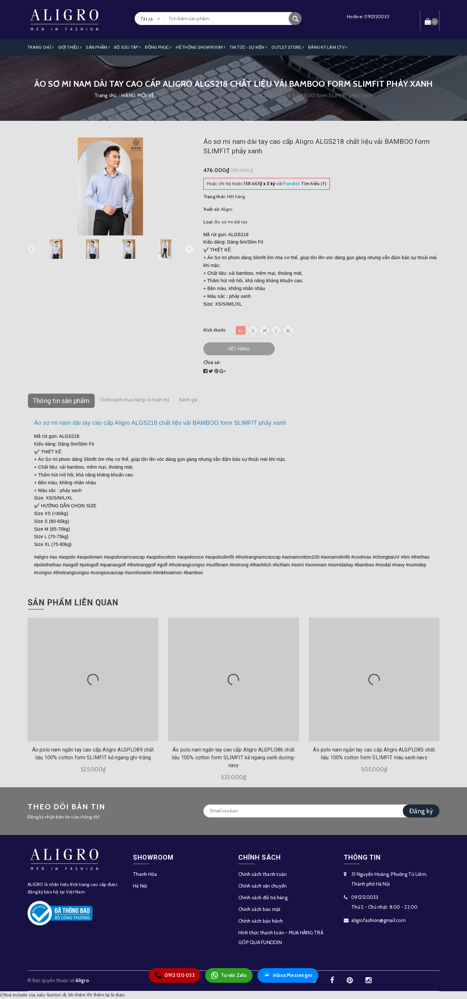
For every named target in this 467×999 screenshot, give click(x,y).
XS (241, 330)
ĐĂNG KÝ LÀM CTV (327, 46)
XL (288, 330)
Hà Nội (140, 886)
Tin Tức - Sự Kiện (248, 46)
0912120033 (376, 16)
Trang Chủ (41, 46)
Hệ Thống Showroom (200, 46)
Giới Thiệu (70, 46)
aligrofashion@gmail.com (378, 920)
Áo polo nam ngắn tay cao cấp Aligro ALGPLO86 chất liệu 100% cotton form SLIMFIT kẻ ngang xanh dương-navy (233, 757)
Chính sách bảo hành (260, 921)
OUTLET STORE (287, 46)
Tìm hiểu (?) (304, 183)
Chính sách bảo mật (259, 909)
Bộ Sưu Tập (127, 46)
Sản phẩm (98, 46)
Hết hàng (238, 348)
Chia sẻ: (212, 362)
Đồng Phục (158, 46)
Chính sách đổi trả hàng (263, 897)
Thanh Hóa (145, 874)
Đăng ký (421, 811)
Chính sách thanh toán (262, 874)
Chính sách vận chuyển (262, 886)
